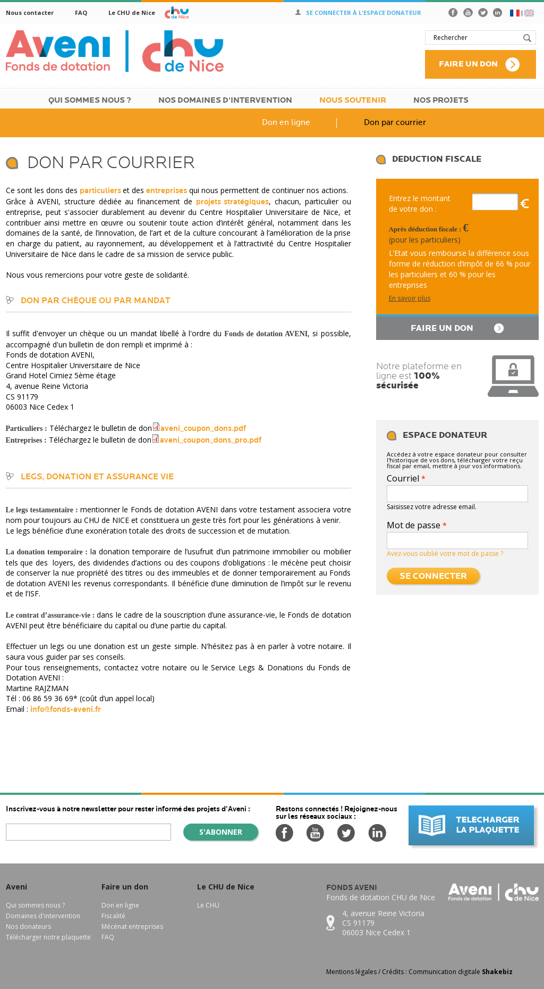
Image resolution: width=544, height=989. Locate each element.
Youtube (468, 12)
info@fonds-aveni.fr (65, 709)
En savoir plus (409, 298)
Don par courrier (395, 123)
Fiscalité (113, 915)
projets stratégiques (232, 201)
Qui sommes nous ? (89, 100)
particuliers (101, 190)
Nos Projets (441, 100)
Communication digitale (461, 971)
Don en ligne (286, 123)
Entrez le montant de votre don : (419, 203)
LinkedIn (498, 12)
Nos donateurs (28, 926)
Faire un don (468, 64)
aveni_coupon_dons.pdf (203, 428)
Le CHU (208, 905)
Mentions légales (351, 971)
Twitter (483, 12)
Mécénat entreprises (132, 926)
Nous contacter (30, 12)
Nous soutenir (352, 100)
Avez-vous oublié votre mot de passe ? (445, 553)
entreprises (166, 190)
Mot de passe (417, 525)
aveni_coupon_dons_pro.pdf (210, 440)
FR (515, 13)
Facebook (453, 12)
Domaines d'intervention (43, 915)
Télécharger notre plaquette (48, 937)
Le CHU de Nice (131, 12)
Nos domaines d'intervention (225, 100)
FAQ (81, 12)
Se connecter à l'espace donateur (363, 12)
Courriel (406, 478)
